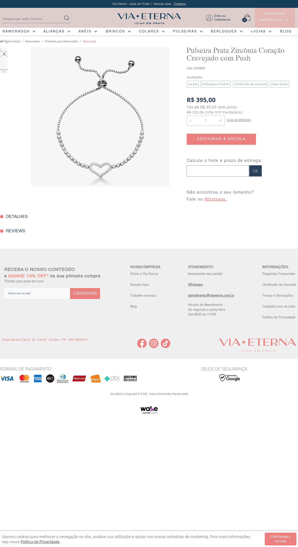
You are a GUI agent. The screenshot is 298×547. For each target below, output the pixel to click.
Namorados (32, 41)
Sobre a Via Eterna (144, 274)
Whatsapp (195, 284)
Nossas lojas (139, 284)
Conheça (180, 4)
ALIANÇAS (54, 31)
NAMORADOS (16, 31)
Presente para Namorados (61, 41)
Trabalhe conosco (143, 295)
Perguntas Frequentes (278, 274)
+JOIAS (258, 31)
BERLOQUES (224, 31)
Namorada (89, 41)
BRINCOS (115, 31)
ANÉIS (85, 31)
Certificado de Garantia (279, 284)
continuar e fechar (281, 538)
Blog (133, 306)
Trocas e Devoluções (277, 295)
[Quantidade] (206, 121)
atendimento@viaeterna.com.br (211, 295)
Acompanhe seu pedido (205, 274)
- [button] (191, 120)
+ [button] (220, 120)
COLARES (149, 31)
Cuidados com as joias (278, 306)
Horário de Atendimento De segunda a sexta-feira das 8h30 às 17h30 (206, 309)
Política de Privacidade (278, 317)
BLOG (286, 31)
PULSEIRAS (185, 31)
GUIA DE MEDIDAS (239, 120)
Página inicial (11, 41)
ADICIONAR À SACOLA (221, 139)
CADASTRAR (85, 294)
